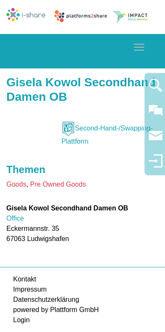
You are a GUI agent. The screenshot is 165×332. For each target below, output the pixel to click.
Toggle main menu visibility (139, 45)
